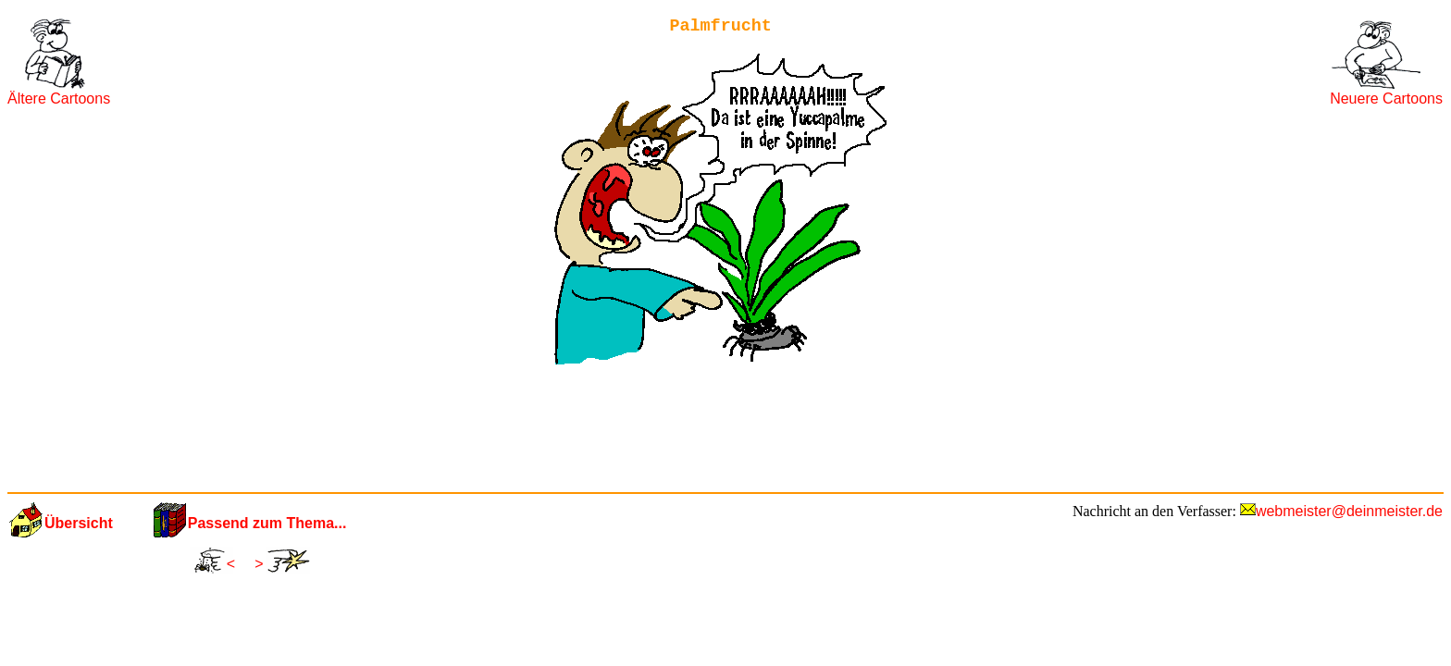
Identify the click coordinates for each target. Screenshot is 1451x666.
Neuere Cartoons (1386, 98)
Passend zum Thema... (267, 523)
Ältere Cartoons (58, 98)
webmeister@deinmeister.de (1349, 511)
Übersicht (78, 523)
